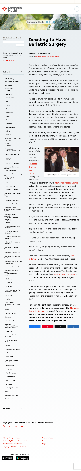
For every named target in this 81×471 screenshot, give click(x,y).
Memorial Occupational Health (12, 257)
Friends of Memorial (12, 154)
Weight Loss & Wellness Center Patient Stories (13, 304)
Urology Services (12, 388)
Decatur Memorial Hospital (11, 218)
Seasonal (8, 317)
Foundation (9, 149)
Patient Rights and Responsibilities (16, 441)
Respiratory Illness (12, 200)
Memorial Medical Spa (12, 252)
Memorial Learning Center (11, 248)
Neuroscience (10, 366)
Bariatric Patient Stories (43, 56)
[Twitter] (10, 426)
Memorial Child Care (12, 204)
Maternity (9, 357)
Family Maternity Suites (11, 341)
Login (44, 444)
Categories (13, 72)
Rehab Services (11, 373)
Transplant (9, 384)
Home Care (9, 158)
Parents (8, 109)
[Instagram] (16, 426)
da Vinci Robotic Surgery (11, 335)
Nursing (8, 105)
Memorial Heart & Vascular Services (11, 361)
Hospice (8, 159)
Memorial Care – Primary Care (13, 174)
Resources (9, 112)
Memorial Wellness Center (11, 271)
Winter (8, 131)
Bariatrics (55, 56)
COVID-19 (9, 94)
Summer (9, 124)
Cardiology (10, 263)
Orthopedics (10, 369)
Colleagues (8, 85)
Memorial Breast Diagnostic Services (12, 80)
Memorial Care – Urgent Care (13, 194)
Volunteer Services (11, 395)
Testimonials (10, 127)
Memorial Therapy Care (13, 267)
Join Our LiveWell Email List (12, 38)
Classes (8, 145)
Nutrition (9, 295)
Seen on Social (10, 321)
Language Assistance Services (14, 447)
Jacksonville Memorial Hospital (13, 227)
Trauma (8, 140)
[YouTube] (22, 426)
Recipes (8, 299)
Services (8, 324)
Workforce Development (13, 399)
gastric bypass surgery (64, 274)
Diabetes (9, 283)
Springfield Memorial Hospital (13, 237)
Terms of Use (47, 438)
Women (8, 135)
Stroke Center (10, 380)
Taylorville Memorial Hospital (12, 242)
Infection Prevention (13, 349)
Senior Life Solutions (13, 163)
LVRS (7, 353)
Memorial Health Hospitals (10, 215)
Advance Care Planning (10, 178)
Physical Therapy (11, 313)
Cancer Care (9, 78)
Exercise (9, 286)
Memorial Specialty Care (13, 261)
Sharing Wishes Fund (13, 151)
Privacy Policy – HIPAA (11, 438)
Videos (7, 391)
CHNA (8, 90)
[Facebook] (4, 426)
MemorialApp (10, 186)
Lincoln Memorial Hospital (11, 232)
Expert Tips (10, 98)
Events (7, 144)
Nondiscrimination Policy (12, 444)
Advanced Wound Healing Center (11, 326)
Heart (8, 345)
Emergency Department (13, 138)
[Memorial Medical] (12, 9)
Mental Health (11, 170)
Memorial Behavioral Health (11, 167)
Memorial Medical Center (66, 183)
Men (7, 101)
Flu (7, 182)
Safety (8, 116)
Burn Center (10, 331)
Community (9, 89)
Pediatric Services (12, 190)
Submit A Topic (9, 60)
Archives (13, 408)
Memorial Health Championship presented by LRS (12, 209)
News (7, 310)
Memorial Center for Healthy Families (12, 291)
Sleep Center (10, 377)
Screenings (10, 120)
